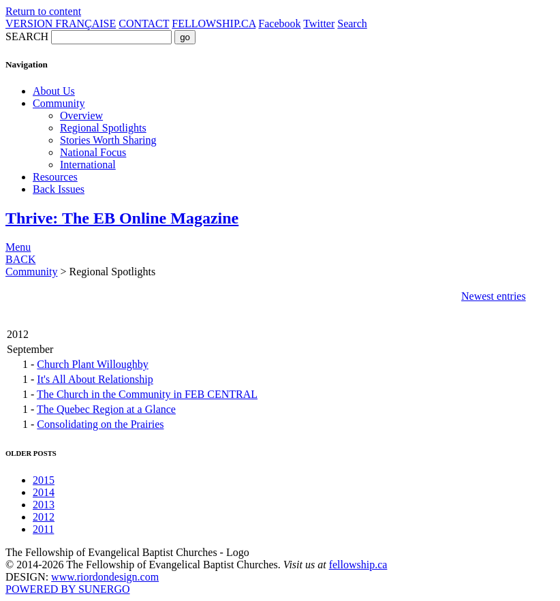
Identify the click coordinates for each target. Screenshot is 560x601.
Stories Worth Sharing (108, 140)
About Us (54, 91)
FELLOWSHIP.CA (213, 23)
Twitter (319, 23)
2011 (43, 529)
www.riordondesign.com (105, 577)
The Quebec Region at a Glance (106, 409)
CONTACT (144, 23)
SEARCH (26, 36)
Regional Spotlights (103, 128)
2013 (44, 504)
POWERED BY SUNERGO (67, 589)
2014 (44, 492)
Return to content (43, 11)
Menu (18, 247)
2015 (44, 480)
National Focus (93, 152)
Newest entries (493, 296)
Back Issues (58, 189)
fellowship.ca (358, 564)
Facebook (279, 23)
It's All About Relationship (95, 379)
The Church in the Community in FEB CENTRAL (147, 394)
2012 (44, 517)
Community (58, 103)
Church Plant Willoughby (93, 364)
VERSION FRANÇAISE (60, 23)
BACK (20, 259)
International (88, 164)
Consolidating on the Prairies (100, 424)
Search (352, 23)
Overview (81, 115)
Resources (55, 177)
